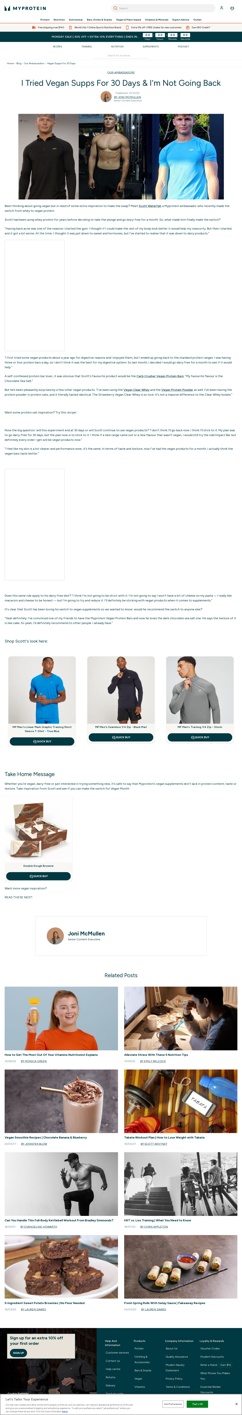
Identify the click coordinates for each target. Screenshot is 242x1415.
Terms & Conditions (178, 1386)
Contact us (113, 1360)
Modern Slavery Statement (175, 1367)
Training (86, 46)
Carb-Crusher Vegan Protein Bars (160, 376)
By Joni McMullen (127, 97)
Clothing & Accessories (142, 1359)
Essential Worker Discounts (210, 1389)
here (65, 1411)
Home (10, 63)
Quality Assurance (177, 1356)
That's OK (197, 1404)
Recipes (57, 46)
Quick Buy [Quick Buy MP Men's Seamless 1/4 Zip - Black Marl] (121, 737)
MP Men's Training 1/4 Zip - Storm (200, 727)
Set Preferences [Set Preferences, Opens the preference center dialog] (173, 1404)
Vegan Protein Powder (177, 390)
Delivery (110, 1385)
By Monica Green (34, 1061)
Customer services (117, 1352)
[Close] (236, 1404)
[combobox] (163, 8)
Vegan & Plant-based (128, 20)
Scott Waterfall (150, 206)
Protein (44, 20)
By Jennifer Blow (34, 1144)
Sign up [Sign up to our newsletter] (18, 1353)
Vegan (138, 1378)
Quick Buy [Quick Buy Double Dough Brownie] (38, 876)
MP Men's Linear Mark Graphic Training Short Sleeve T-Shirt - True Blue (42, 729)
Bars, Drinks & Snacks (99, 20)
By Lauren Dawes (33, 1309)
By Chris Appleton (154, 1226)
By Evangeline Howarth (38, 1226)
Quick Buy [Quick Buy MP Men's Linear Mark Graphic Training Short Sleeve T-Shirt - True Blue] (42, 741)
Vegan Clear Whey (136, 390)
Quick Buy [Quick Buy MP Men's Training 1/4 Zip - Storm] (200, 737)
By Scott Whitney (154, 1144)
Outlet (197, 20)
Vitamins (139, 1386)
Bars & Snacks (142, 1370)
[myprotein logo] (25, 8)
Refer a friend (216, 1364)
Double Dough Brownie (38, 865)
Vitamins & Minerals (156, 20)
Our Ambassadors (34, 63)
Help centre (113, 1369)
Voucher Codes (210, 1348)
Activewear (76, 20)
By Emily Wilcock (153, 1061)
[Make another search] (120, 56)
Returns (110, 1377)
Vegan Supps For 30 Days (61, 63)
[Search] (115, 8)
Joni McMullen (86, 933)
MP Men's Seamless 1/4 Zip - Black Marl (121, 727)
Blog (18, 63)
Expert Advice (180, 20)
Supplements (151, 46)
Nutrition (59, 20)
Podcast (183, 46)
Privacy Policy (174, 1378)
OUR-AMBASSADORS (121, 72)
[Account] (222, 8)
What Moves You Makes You (215, 1376)
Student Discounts (212, 1356)
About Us (171, 1348)
